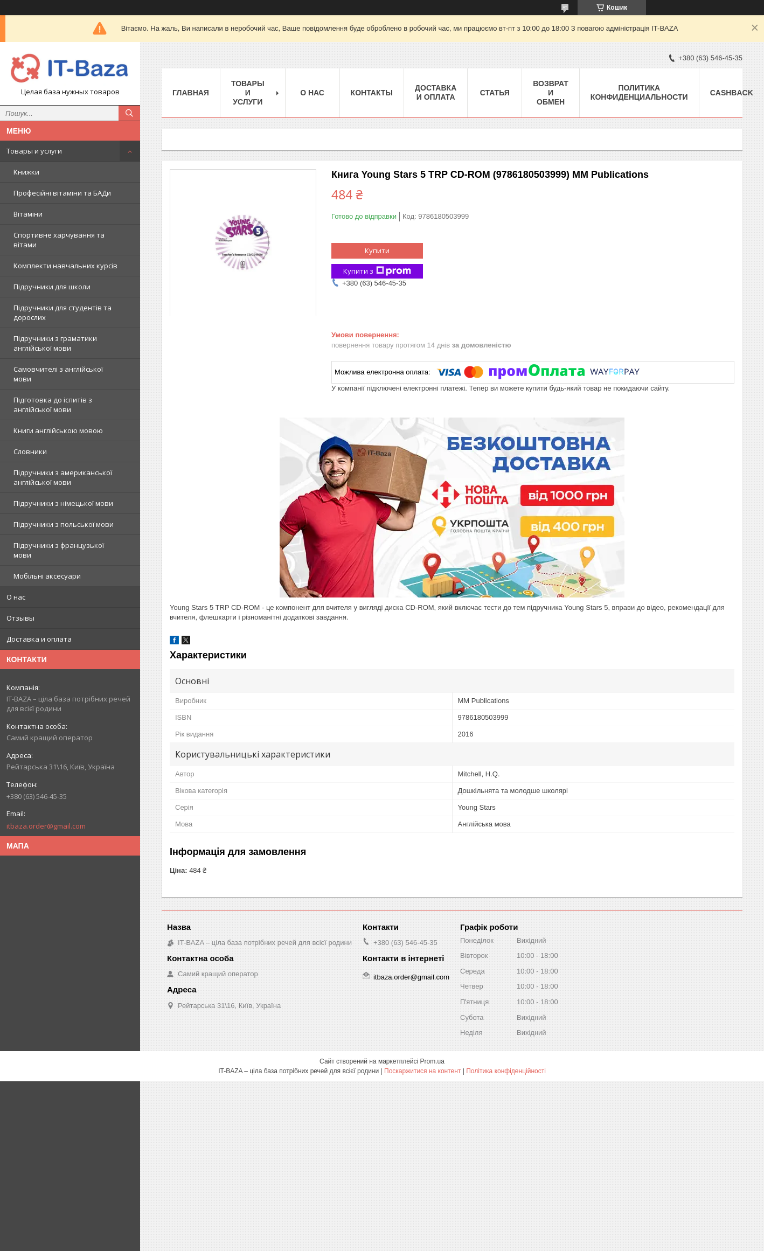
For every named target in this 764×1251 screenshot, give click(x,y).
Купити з (377, 271)
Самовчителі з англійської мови (58, 374)
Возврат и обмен (550, 92)
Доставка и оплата (39, 639)
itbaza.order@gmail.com (46, 826)
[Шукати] (129, 113)
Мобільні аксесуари (47, 576)
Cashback (731, 92)
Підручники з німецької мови (63, 503)
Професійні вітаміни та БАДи (62, 193)
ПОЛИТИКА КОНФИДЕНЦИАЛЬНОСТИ (639, 92)
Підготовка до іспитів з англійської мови (52, 404)
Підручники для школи (52, 286)
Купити (377, 250)
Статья (495, 92)
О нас (15, 597)
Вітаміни (28, 214)
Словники (30, 451)
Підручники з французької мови (58, 550)
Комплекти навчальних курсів (65, 265)
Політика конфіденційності (506, 1071)
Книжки (26, 172)
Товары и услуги (34, 151)
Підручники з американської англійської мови (62, 477)
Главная (190, 92)
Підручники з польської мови (63, 524)
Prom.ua (432, 1061)
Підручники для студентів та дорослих (62, 312)
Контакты (372, 92)
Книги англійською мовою (58, 430)
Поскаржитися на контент (422, 1071)
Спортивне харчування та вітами (59, 239)
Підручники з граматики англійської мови (55, 343)
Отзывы (20, 618)
